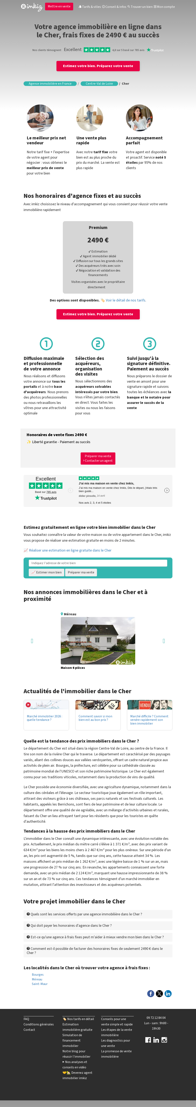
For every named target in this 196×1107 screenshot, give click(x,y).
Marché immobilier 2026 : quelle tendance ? (44, 718)
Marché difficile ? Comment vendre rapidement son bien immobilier (149, 720)
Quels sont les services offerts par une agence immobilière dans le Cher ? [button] (84, 914)
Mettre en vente (59, 6)
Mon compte (164, 7)
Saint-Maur (40, 984)
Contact (29, 1030)
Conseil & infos (114, 7)
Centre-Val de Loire (99, 83)
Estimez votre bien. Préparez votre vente (98, 66)
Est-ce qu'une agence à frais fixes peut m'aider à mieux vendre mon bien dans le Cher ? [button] (95, 937)
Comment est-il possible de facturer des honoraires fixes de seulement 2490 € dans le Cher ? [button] (95, 950)
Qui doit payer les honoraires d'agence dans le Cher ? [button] (69, 925)
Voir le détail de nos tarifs (125, 300)
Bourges (38, 974)
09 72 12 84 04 (156, 1018)
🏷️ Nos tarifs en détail (78, 1019)
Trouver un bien (140, 7)
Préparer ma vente (81, 572)
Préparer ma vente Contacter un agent (98, 458)
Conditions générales (39, 1024)
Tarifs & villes (90, 7)
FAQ (26, 1019)
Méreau (37, 979)
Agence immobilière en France (50, 83)
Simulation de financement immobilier (72, 1040)
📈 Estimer (46, 572)
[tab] (98, 914)
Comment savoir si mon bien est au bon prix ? (95, 718)
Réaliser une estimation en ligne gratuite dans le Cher (70, 550)
